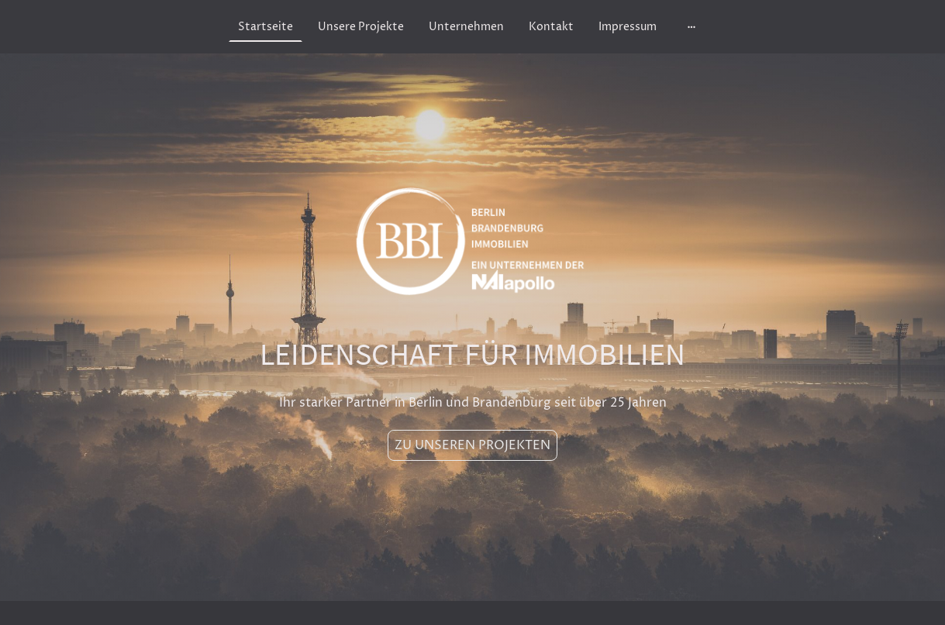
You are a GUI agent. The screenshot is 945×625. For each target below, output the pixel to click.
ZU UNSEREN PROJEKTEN (472, 445)
